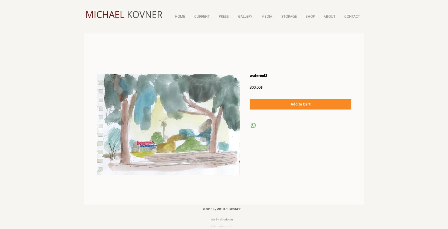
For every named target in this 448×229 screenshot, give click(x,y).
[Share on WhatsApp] (253, 125)
